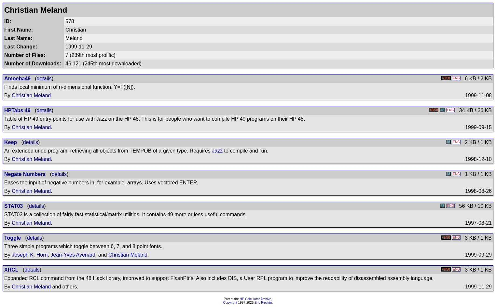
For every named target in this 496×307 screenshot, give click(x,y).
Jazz (217, 151)
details (44, 78)
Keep (10, 142)
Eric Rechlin (263, 302)
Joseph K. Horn (30, 255)
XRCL (11, 270)
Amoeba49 (17, 78)
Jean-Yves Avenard (72, 255)
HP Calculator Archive (255, 299)
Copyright (230, 302)
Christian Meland (31, 95)
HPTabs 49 (17, 110)
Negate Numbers (25, 174)
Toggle (12, 238)
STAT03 (13, 206)
